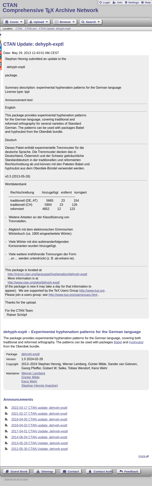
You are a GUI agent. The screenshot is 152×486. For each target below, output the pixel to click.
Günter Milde (30, 377)
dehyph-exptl (30, 354)
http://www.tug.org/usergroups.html (72, 294)
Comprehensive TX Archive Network (76, 8)
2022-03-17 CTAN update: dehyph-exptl (39, 407)
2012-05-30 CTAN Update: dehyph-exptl (39, 449)
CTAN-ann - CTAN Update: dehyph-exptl (47, 28)
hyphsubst (136, 342)
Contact (73, 471)
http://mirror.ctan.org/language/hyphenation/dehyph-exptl (47, 274)
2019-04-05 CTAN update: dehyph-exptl (39, 419)
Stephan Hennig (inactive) (39, 385)
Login (106, 2)
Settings (133, 2)
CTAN (19, 28)
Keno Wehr (29, 381)
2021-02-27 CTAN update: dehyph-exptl (39, 413)
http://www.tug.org (91, 290)
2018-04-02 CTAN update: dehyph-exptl (39, 425)
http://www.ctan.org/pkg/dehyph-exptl (34, 282)
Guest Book (19, 471)
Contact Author (103, 471)
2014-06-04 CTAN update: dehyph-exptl (39, 437)
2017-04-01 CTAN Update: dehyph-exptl (39, 431)
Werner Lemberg (33, 373)
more (142, 456)
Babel (118, 342)
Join (119, 2)
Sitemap (47, 471)
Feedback (131, 471)
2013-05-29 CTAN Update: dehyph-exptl (39, 443)
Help (148, 2)
